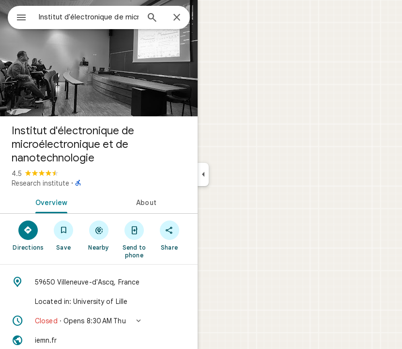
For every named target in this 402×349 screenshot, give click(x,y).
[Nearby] (99, 235)
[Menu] (21, 18)
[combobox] (89, 17)
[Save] (63, 235)
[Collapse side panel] (203, 174)
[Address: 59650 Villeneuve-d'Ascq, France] (99, 282)
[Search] (152, 18)
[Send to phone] (134, 239)
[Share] (169, 235)
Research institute (40, 183)
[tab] (49, 201)
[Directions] (28, 235)
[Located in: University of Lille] (99, 301)
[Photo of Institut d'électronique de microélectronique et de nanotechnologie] (99, 58)
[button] (99, 321)
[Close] (177, 18)
